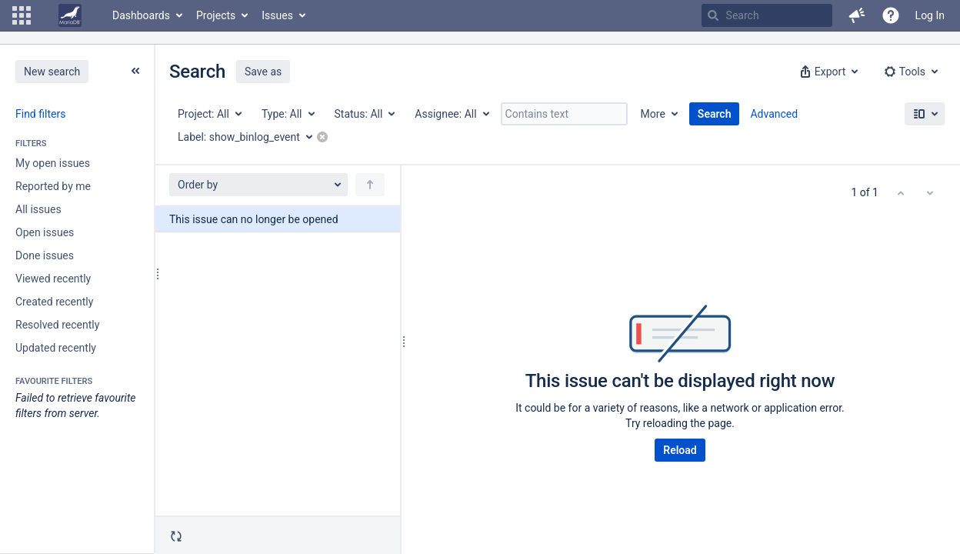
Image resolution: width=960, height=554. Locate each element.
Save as (263, 71)
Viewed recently (53, 278)
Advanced (774, 114)
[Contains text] (564, 113)
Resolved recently (57, 325)
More (653, 114)
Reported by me (53, 186)
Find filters (40, 114)
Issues (277, 15)
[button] (21, 15)
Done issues (44, 255)
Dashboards (141, 15)
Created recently (54, 301)
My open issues (52, 163)
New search (52, 71)
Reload (679, 450)
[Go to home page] (70, 15)
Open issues (44, 232)
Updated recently (55, 348)
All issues (38, 209)
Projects (215, 15)
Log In (930, 15)
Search (715, 114)
